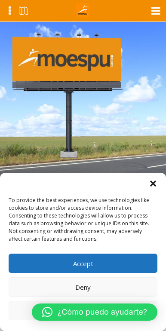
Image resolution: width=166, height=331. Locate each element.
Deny (83, 287)
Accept (83, 263)
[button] (153, 183)
